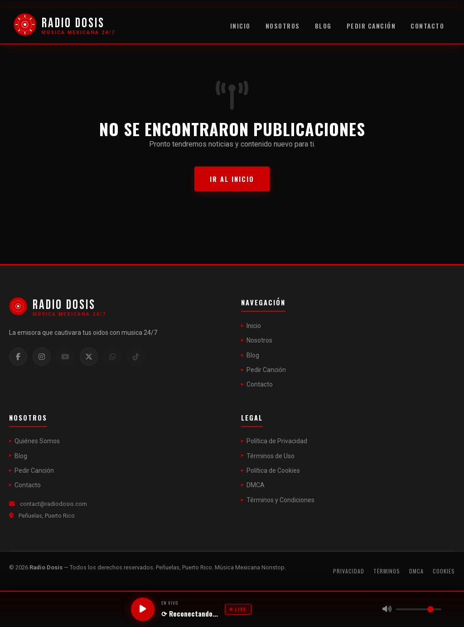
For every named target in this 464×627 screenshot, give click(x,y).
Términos (386, 571)
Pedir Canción (371, 25)
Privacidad (348, 571)
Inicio (240, 25)
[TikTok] (136, 357)
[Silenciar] (387, 609)
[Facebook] (18, 357)
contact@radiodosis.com (53, 503)
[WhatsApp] (112, 357)
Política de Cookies (273, 470)
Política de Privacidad (276, 441)
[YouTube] (65, 357)
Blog (323, 25)
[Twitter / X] (89, 357)
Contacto (427, 25)
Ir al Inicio (232, 179)
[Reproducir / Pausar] (143, 609)
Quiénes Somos (37, 441)
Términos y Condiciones (280, 500)
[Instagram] (42, 357)
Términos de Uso (270, 456)
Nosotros (283, 25)
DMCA (255, 485)
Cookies (444, 571)
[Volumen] (418, 609)
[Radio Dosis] (64, 26)
